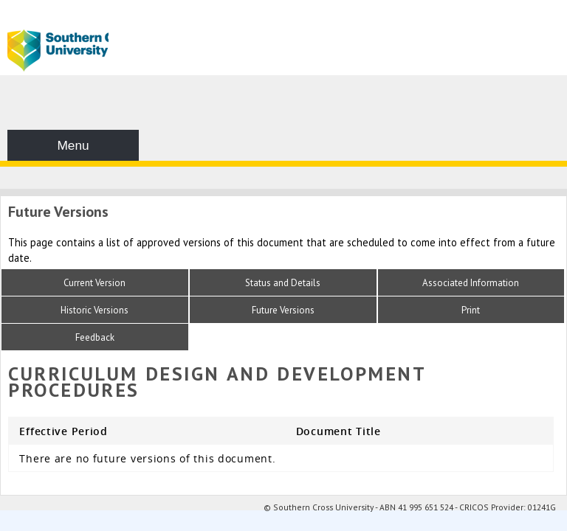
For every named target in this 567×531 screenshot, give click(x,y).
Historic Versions (94, 310)
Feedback (94, 337)
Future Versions (283, 310)
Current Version (94, 283)
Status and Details (282, 283)
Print (470, 310)
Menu (73, 145)
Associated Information (470, 283)
